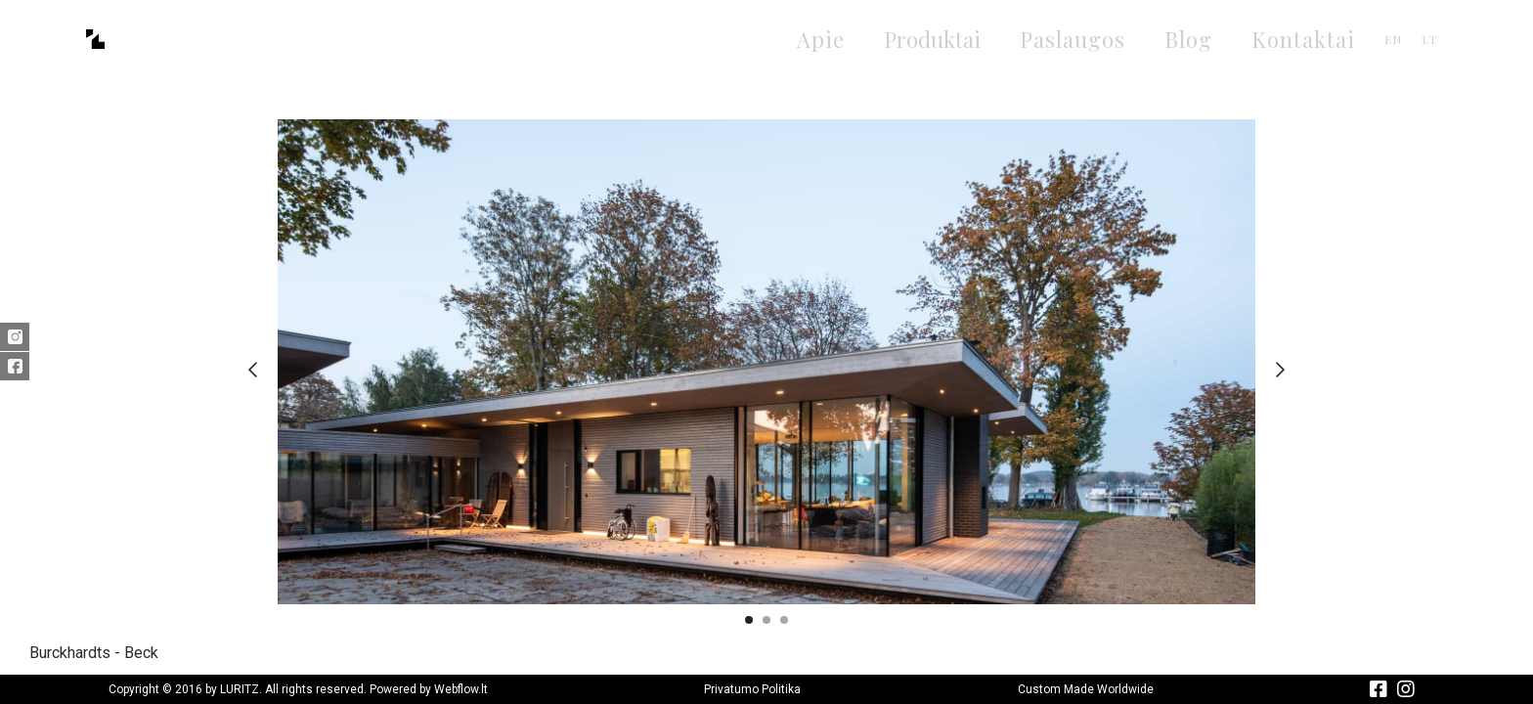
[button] (253, 369)
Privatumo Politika (752, 689)
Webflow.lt (461, 689)
